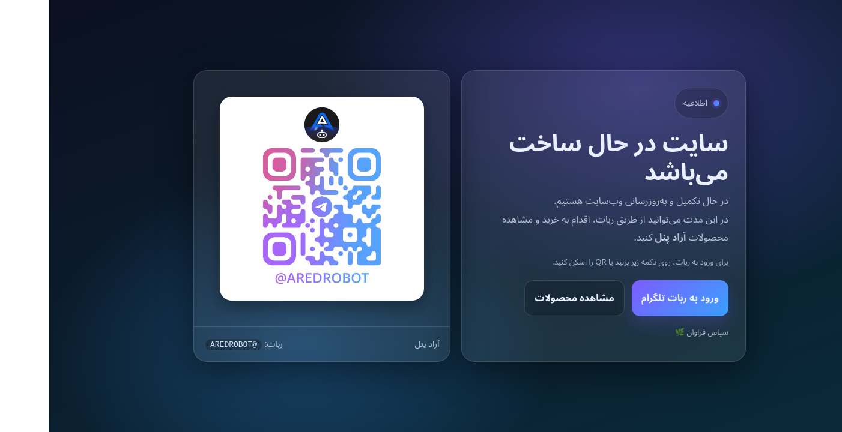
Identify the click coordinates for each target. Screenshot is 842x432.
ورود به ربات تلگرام (631, 297)
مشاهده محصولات (526, 297)
